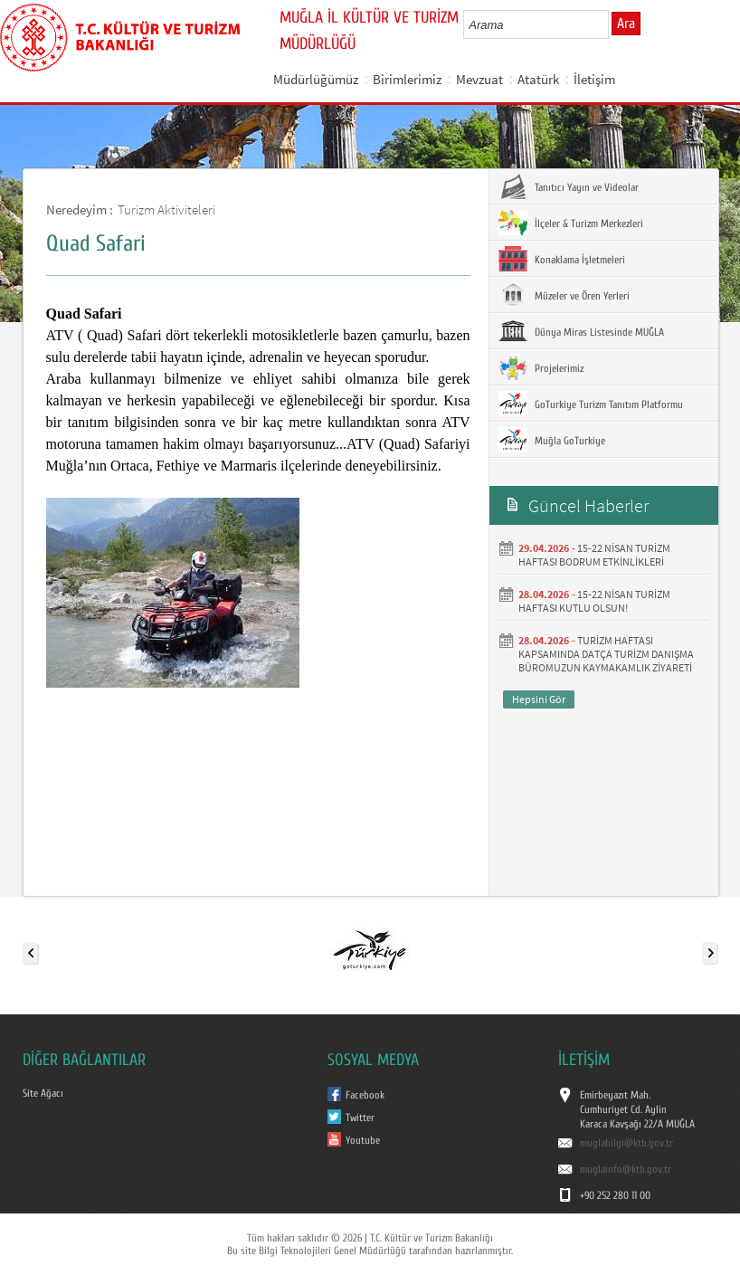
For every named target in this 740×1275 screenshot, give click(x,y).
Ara (626, 23)
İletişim (594, 79)
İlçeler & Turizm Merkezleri (570, 222)
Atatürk (538, 79)
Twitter (360, 1117)
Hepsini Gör (538, 699)
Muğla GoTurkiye (551, 439)
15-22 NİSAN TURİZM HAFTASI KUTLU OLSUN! (594, 600)
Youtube (363, 1140)
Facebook (365, 1095)
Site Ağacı (43, 1093)
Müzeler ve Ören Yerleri (564, 295)
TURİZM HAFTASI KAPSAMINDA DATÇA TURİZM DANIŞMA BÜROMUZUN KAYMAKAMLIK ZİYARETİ (606, 653)
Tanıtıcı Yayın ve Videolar (568, 186)
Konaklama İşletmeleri (561, 258)
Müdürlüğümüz (315, 79)
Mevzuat (479, 79)
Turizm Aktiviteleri (166, 209)
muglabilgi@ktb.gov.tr (626, 1143)
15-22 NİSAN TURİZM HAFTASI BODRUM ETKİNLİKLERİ (594, 554)
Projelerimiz (540, 367)
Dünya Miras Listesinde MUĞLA (581, 331)
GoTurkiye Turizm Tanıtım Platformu (590, 403)
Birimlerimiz (407, 79)
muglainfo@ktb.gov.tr (625, 1169)
